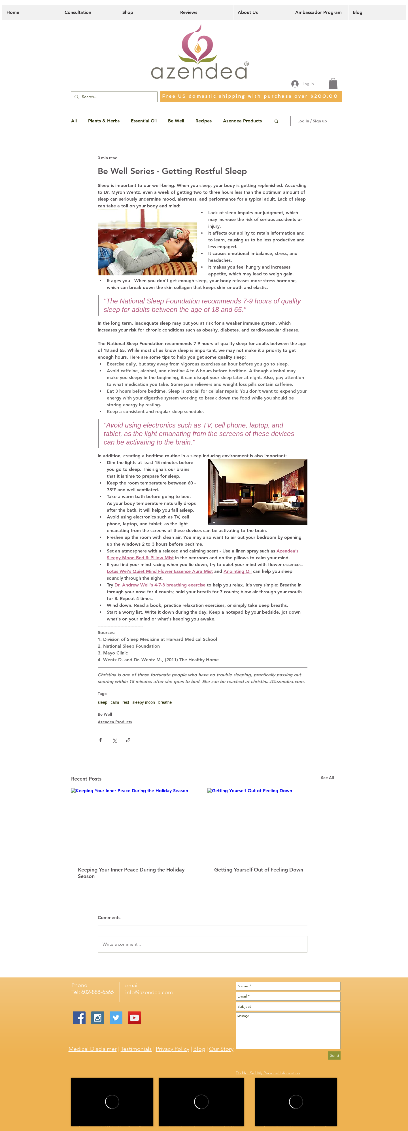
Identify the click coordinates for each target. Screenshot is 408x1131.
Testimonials (136, 1048)
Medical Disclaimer (93, 1048)
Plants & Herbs (104, 121)
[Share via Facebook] (100, 740)
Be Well (176, 121)
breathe (165, 702)
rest (125, 702)
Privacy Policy (172, 1048)
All (74, 121)
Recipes (204, 121)
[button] (333, 83)
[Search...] (113, 97)
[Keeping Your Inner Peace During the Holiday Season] (134, 823)
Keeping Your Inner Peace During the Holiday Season (131, 872)
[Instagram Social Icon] (97, 1017)
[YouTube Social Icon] (134, 1017)
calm (114, 702)
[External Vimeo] (112, 1102)
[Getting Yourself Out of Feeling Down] (270, 823)
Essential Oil (144, 121)
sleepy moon (143, 702)
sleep (102, 702)
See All (327, 777)
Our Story (221, 1048)
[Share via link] (128, 740)
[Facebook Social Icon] (79, 1017)
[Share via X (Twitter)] (114, 740)
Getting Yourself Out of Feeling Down (258, 869)
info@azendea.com (149, 992)
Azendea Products (242, 121)
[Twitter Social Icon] (116, 1017)
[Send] (334, 1055)
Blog (199, 1048)
